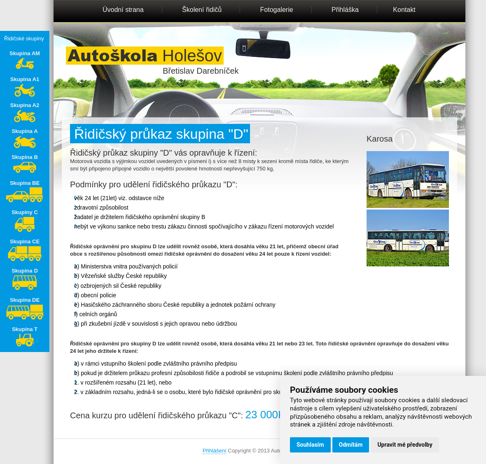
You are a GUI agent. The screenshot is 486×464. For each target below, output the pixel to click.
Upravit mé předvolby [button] (404, 444)
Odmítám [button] (351, 444)
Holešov (145, 56)
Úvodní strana (123, 9)
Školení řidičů (202, 9)
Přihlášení (215, 451)
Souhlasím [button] (310, 444)
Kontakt (404, 9)
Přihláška (345, 9)
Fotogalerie (276, 9)
